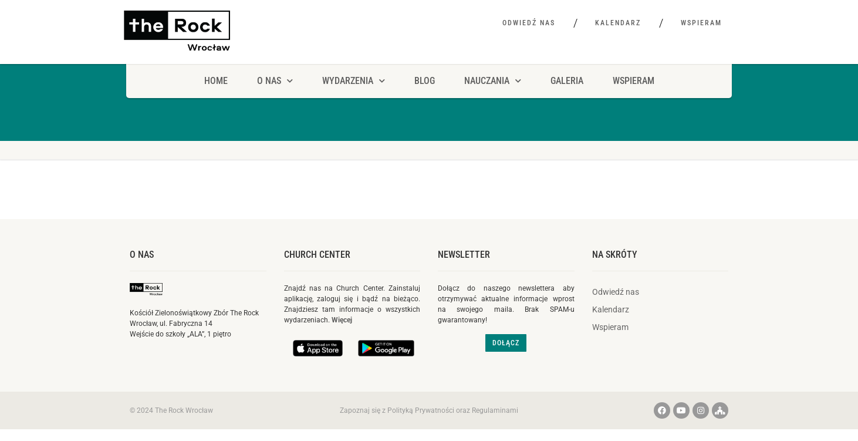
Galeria (566, 80)
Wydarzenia (353, 81)
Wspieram (701, 23)
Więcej (342, 320)
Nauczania (492, 81)
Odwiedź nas (528, 23)
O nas (142, 254)
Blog (424, 80)
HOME (216, 80)
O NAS (275, 81)
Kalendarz (618, 23)
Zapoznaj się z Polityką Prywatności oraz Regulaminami (429, 410)
